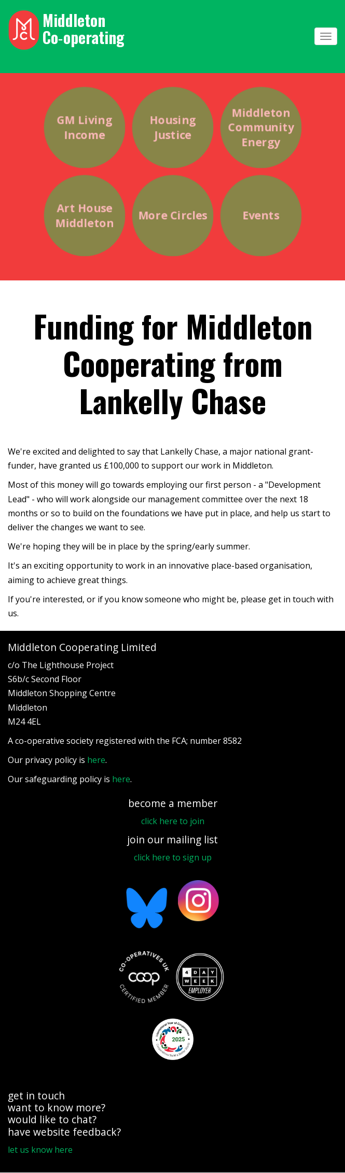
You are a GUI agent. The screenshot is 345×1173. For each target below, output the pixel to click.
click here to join (172, 821)
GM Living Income (84, 127)
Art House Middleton (84, 215)
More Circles (172, 215)
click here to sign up (173, 857)
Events (260, 215)
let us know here (40, 1149)
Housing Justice (172, 127)
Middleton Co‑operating (84, 28)
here (96, 760)
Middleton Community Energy (261, 127)
